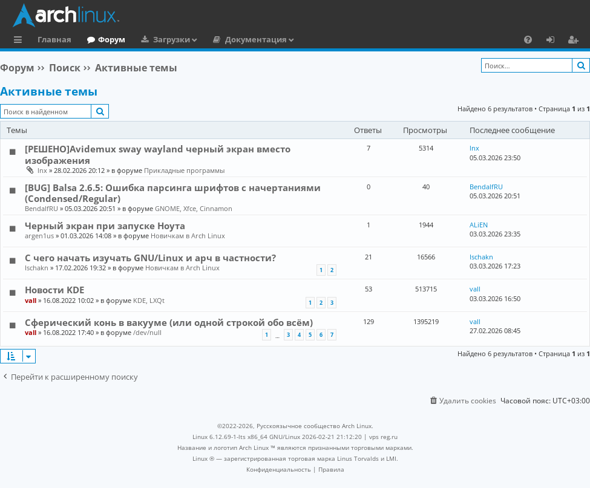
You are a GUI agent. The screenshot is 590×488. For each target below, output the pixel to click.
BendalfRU (41, 208)
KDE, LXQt (149, 300)
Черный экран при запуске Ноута (105, 226)
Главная (54, 39)
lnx (42, 170)
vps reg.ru (383, 436)
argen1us (39, 235)
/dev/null (147, 332)
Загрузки (171, 39)
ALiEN (479, 224)
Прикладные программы (184, 170)
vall (30, 300)
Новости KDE (54, 290)
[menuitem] (528, 39)
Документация (256, 39)
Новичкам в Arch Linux (188, 235)
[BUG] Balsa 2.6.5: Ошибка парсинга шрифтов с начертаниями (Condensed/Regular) (173, 192)
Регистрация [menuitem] (575, 41)
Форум (111, 39)
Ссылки (20, 41)
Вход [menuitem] (554, 41)
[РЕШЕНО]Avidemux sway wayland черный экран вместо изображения (157, 154)
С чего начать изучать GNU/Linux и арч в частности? (150, 258)
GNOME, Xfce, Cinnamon (193, 208)
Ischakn (36, 267)
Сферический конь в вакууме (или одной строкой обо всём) (169, 322)
